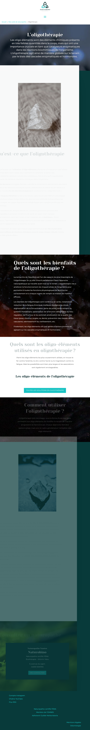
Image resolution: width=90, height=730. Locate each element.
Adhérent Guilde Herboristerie (45, 715)
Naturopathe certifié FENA (45, 709)
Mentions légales (74, 722)
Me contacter (36, 673)
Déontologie (75, 726)
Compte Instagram (17, 695)
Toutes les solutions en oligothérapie (45, 390)
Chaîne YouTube (16, 699)
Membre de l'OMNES (45, 712)
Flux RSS (12, 702)
